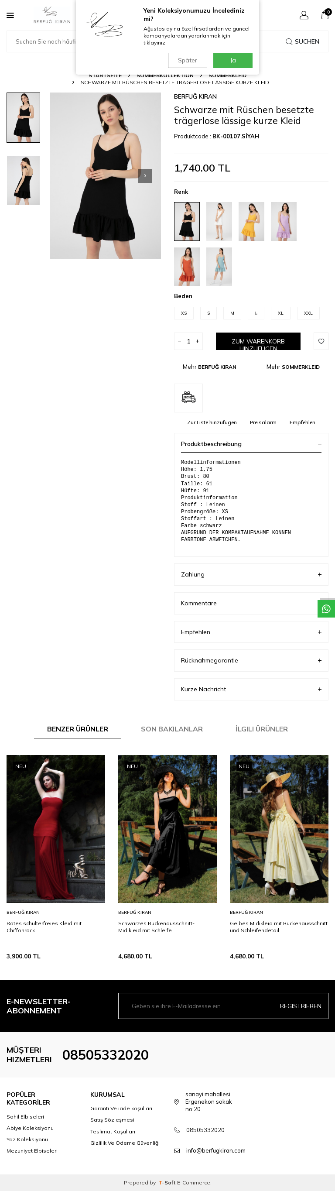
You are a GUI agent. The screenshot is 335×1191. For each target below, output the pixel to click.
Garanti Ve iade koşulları (121, 1108)
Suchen (302, 41)
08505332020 (105, 1055)
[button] (145, 176)
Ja (233, 60)
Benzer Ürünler (77, 728)
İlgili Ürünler (262, 728)
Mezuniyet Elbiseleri (32, 1150)
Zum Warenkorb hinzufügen (258, 343)
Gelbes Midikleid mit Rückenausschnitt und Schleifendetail (279, 927)
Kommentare (251, 603)
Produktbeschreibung (251, 444)
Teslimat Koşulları (112, 1131)
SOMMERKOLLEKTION (165, 75)
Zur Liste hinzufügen (212, 422)
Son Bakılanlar (172, 728)
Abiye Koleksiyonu (30, 1128)
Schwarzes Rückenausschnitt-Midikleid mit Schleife (156, 927)
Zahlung (251, 574)
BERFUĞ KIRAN (195, 96)
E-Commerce (193, 1182)
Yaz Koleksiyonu (27, 1139)
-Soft (167, 1182)
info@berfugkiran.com (216, 1150)
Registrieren (300, 1006)
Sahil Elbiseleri (25, 1116)
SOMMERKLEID (227, 75)
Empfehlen (302, 422)
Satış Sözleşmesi (112, 1119)
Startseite (105, 75)
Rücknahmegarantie (251, 660)
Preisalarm (263, 422)
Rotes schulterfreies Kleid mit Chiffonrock (44, 927)
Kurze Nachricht (251, 689)
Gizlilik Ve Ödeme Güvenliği (125, 1143)
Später (187, 60)
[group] (105, 176)
